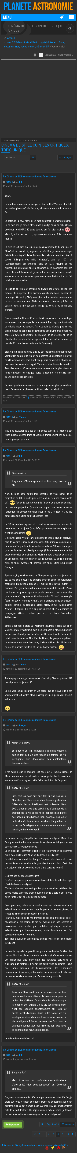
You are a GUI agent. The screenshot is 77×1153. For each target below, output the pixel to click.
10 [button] (68, 1134)
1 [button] (39, 1134)
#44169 (9, 182)
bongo (22, 725)
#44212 (9, 725)
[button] (62, 17)
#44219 (9, 1055)
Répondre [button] (12, 1124)
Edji (21, 182)
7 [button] (53, 1134)
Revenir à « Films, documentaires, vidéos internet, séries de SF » (34, 1145)
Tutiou (22, 417)
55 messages (65, 157)
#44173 (9, 664)
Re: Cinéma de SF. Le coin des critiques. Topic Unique (29, 176)
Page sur (52, 1124)
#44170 (9, 417)
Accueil (11, 38)
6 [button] (48, 1134)
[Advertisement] (38, 97)
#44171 (9, 455)
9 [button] (62, 1134)
